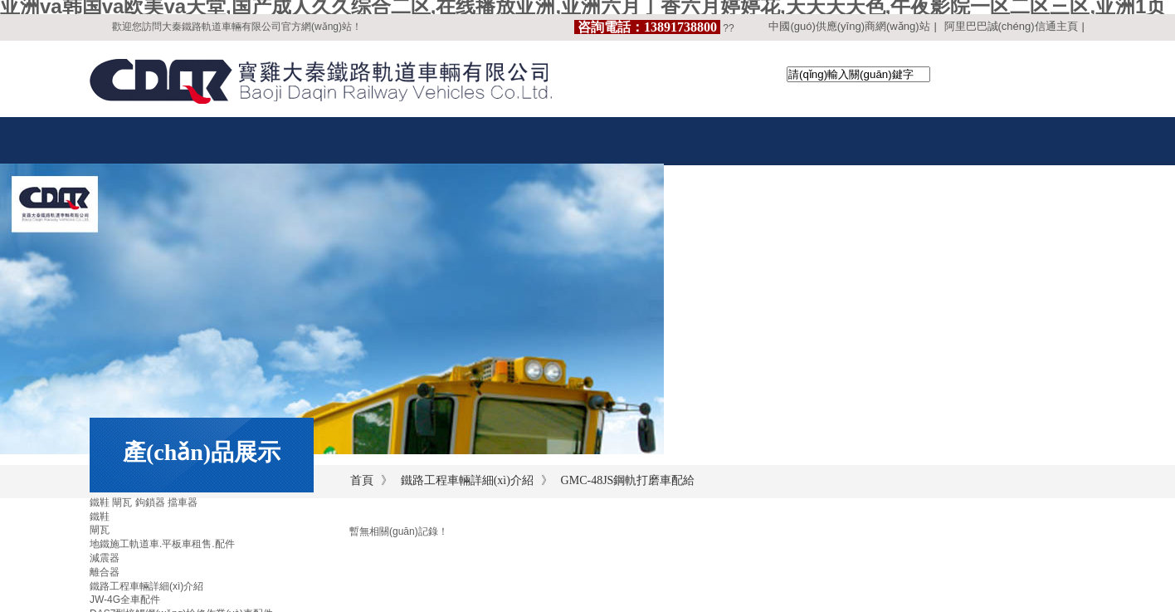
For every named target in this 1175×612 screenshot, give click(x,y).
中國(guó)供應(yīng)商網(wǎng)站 (848, 26)
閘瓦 (100, 530)
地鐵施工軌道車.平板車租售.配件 (162, 544)
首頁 (361, 480)
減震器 (104, 558)
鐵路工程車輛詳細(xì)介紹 (467, 480)
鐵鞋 (100, 516)
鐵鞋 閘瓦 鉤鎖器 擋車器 (143, 502)
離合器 (104, 572)
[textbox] (858, 74)
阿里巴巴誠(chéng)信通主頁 (1011, 26)
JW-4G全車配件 (125, 599)
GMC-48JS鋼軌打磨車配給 (628, 480)
